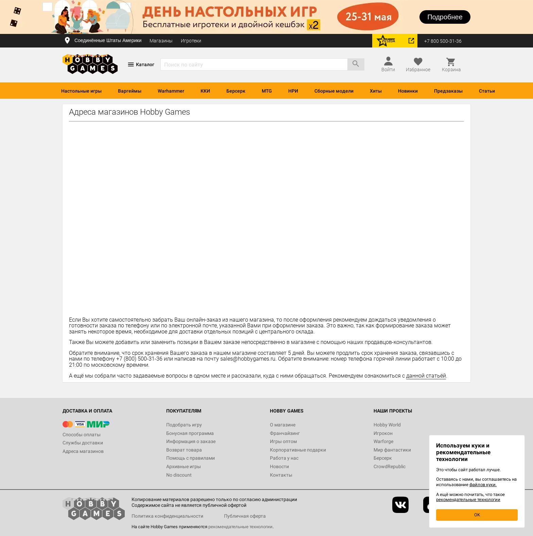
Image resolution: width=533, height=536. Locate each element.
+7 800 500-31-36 (443, 41)
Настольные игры (81, 91)
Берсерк (235, 91)
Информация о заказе (191, 441)
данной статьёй (426, 375)
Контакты (281, 475)
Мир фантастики (392, 450)
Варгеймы (129, 91)
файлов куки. (483, 484)
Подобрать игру (184, 424)
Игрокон (383, 433)
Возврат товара (184, 450)
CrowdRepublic (390, 466)
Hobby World (387, 424)
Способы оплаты (82, 434)
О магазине (282, 424)
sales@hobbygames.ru (247, 359)
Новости (279, 466)
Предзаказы (448, 91)
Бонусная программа (190, 433)
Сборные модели (334, 91)
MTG (267, 91)
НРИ (293, 91)
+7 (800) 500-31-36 (139, 359)
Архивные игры (183, 466)
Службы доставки (83, 442)
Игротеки (191, 40)
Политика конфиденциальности (167, 516)
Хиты (376, 91)
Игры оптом (283, 441)
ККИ (205, 91)
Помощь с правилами (190, 458)
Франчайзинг (285, 433)
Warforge (383, 441)
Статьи (487, 91)
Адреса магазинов (83, 451)
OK (477, 514)
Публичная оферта (245, 516)
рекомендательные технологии (240, 526)
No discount (179, 475)
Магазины (161, 40)
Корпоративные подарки (298, 450)
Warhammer (171, 91)
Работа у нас (284, 458)
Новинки (408, 91)
